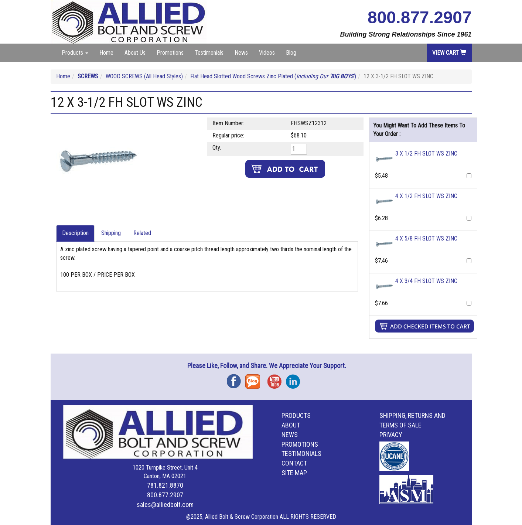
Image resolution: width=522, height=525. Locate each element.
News (241, 52)
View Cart (449, 52)
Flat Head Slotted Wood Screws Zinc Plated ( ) (273, 76)
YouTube (276, 379)
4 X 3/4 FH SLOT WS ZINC (426, 280)
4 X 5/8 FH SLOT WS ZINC (426, 238)
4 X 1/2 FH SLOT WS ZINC (426, 196)
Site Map (294, 473)
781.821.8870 (165, 485)
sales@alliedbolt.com (165, 504)
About (291, 425)
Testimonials (209, 52)
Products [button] (75, 52)
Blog (291, 52)
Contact (294, 463)
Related (142, 232)
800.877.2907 (419, 17)
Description (75, 232)
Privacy (390, 435)
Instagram (295, 379)
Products (296, 415)
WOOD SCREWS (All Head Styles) (144, 76)
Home (106, 52)
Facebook (236, 379)
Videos (267, 52)
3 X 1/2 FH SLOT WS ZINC (426, 153)
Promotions (170, 52)
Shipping (111, 232)
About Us (135, 52)
